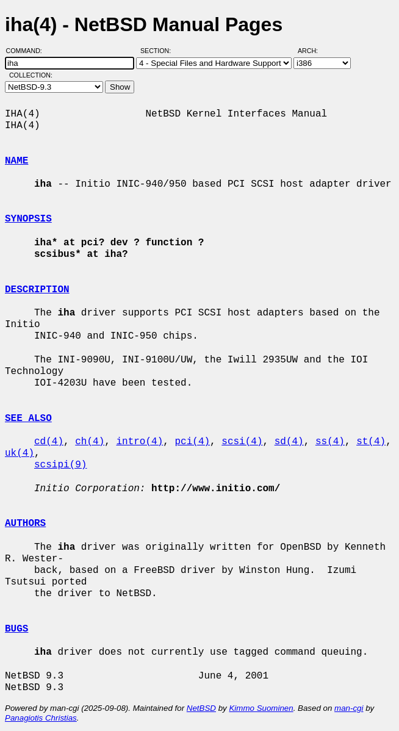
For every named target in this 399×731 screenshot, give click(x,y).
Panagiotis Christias (41, 717)
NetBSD (201, 708)
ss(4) (330, 441)
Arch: (313, 50)
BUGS (16, 629)
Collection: (30, 75)
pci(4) (192, 441)
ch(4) (89, 441)
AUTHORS (25, 523)
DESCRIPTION (37, 290)
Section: (158, 50)
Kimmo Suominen (261, 708)
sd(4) (289, 441)
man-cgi (348, 708)
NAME (16, 161)
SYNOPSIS (28, 219)
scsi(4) (241, 441)
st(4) (371, 441)
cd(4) (48, 441)
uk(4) (19, 453)
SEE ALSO (28, 418)
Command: (27, 50)
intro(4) (139, 441)
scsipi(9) (60, 465)
